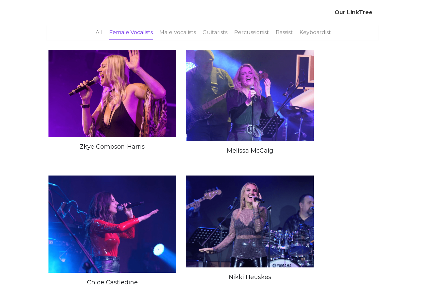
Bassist (284, 32)
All (99, 32)
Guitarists (215, 32)
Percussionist (251, 32)
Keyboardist (315, 32)
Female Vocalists (131, 32)
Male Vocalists (177, 32)
